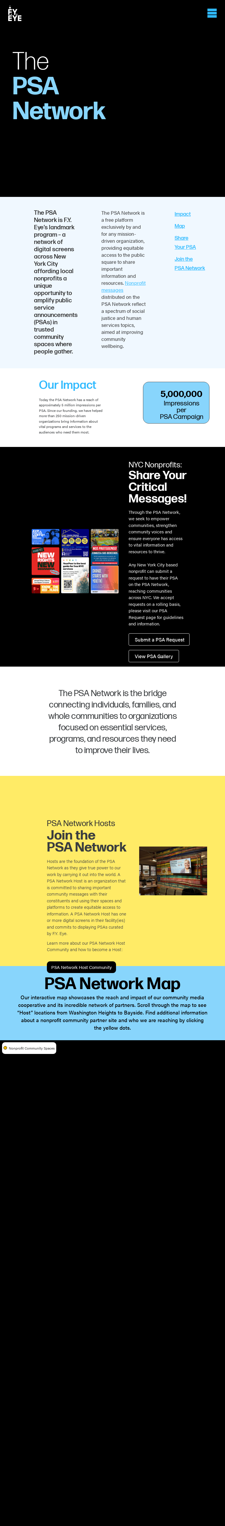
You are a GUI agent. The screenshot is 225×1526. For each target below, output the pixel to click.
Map (180, 226)
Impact (183, 214)
